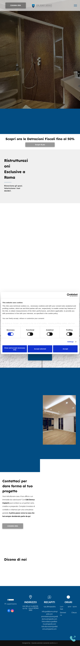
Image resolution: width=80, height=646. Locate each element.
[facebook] (8, 611)
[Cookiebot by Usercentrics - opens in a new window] (68, 295)
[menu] (75, 5)
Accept (65, 349)
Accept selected (40, 349)
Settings (70, 342)
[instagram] (12, 611)
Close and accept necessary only (14, 349)
